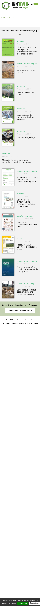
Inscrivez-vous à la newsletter (20, 310)
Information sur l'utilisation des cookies (25, 323)
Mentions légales (30, 320)
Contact (19, 320)
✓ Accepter (22, 603)
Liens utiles (6, 323)
